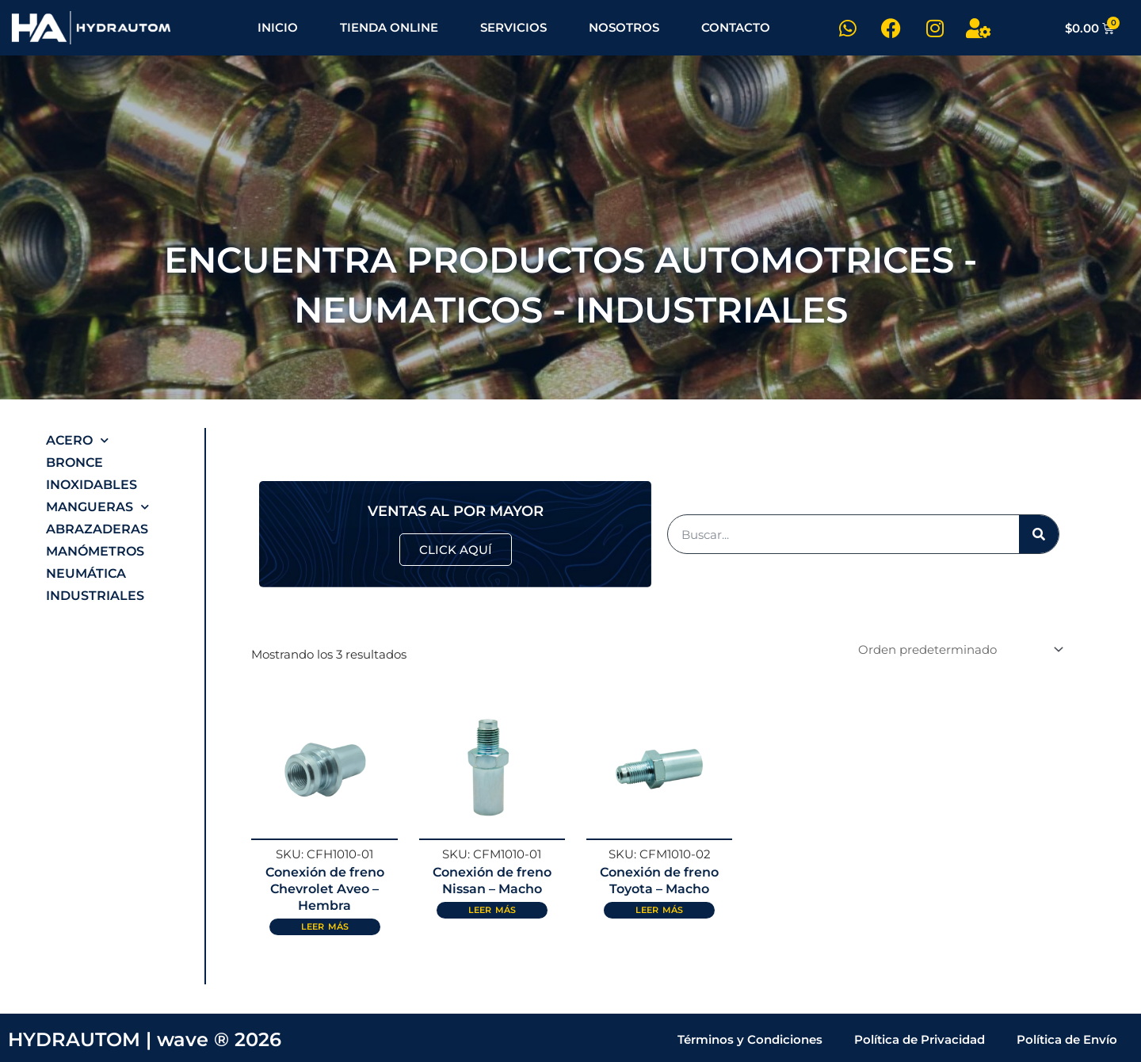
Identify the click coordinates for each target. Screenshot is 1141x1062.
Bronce (74, 462)
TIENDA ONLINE (389, 27)
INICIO (278, 27)
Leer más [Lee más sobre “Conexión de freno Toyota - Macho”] (659, 908)
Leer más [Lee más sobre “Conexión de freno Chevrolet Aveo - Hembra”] (325, 924)
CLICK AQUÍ (455, 548)
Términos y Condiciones (749, 1037)
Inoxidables (91, 484)
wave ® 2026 (219, 1037)
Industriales (95, 595)
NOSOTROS (624, 27)
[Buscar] (1039, 533)
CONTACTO (735, 27)
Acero (77, 441)
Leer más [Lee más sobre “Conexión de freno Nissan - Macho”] (492, 908)
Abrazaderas (97, 529)
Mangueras (97, 507)
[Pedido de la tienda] (958, 648)
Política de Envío (1067, 1037)
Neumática (86, 573)
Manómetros (95, 551)
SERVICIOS (513, 27)
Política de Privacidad (919, 1037)
